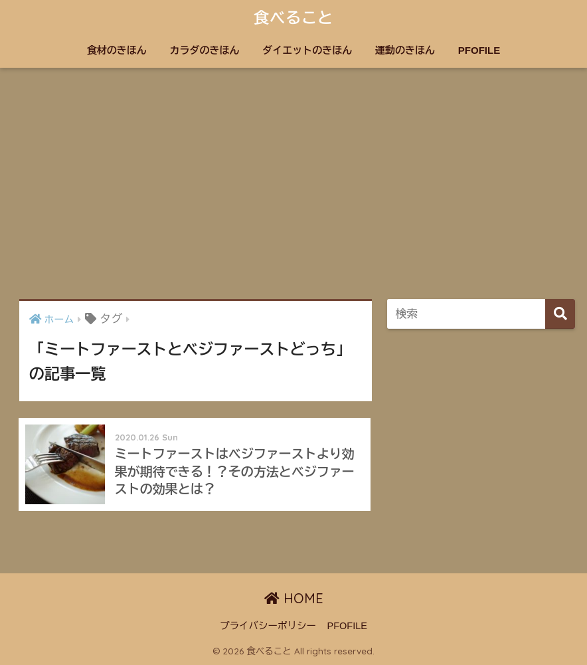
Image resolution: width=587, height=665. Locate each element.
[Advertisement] (293, 183)
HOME (293, 598)
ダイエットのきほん (307, 50)
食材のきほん (117, 50)
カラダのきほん (205, 50)
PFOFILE (479, 50)
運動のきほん (405, 50)
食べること (293, 17)
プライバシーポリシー (268, 625)
